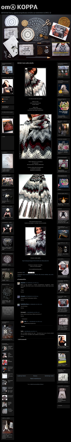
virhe (52, 274)
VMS (25, 321)
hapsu (24, 274)
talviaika (46, 274)
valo (50, 274)
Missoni (36, 274)
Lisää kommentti (22, 339)
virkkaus (19, 276)
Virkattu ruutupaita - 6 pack (10, 410)
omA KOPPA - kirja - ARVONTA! (10, 355)
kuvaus (32, 274)
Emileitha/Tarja (25, 304)
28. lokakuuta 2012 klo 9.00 (35, 304)
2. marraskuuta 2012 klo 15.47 (35, 321)
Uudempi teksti (21, 376)
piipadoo (23, 282)
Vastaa (22, 292)
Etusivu (35, 376)
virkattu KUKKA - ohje (10, 403)
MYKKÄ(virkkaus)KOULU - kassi (10, 369)
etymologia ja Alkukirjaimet (5, 107)
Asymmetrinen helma (10, 396)
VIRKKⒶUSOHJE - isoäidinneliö (10, 348)
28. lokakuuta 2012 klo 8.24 (32, 296)
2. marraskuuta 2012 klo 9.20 (32, 312)
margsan (23, 296)
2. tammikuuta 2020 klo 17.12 (30, 331)
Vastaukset (24, 319)
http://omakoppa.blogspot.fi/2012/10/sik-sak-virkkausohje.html (35, 260)
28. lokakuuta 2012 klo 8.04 (32, 282)
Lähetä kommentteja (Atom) (36, 384)
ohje (40, 274)
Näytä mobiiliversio (35, 378)
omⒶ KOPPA (19, 7)
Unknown (6, 99)
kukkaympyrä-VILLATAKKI (10, 375)
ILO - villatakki (10, 361)
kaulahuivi (28, 274)
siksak (42, 274)
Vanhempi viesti (49, 376)
